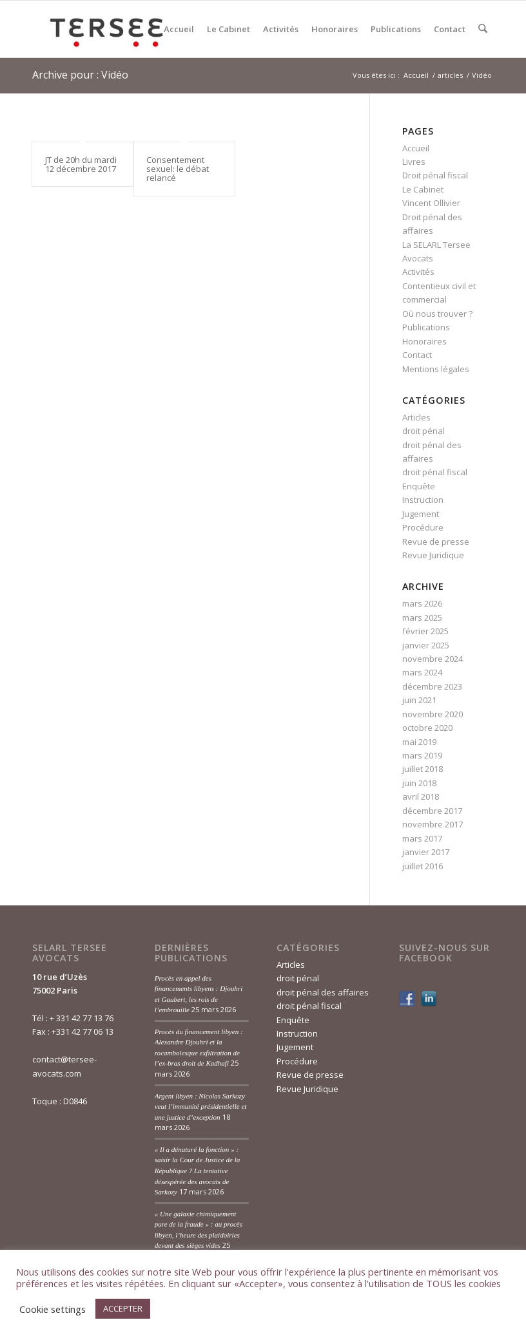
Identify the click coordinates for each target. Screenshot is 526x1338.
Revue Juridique (433, 555)
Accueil (415, 148)
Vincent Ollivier (431, 203)
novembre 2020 (432, 714)
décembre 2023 (432, 686)
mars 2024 (422, 672)
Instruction (422, 499)
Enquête (418, 486)
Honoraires (424, 341)
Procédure (422, 527)
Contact (417, 355)
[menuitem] (179, 29)
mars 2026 (422, 603)
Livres (413, 161)
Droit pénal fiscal (435, 175)
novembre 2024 (432, 658)
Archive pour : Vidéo (80, 75)
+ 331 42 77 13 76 (81, 1018)
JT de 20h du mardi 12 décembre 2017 (81, 164)
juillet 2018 (422, 769)
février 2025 (425, 631)
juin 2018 (419, 783)
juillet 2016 (422, 866)
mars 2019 (422, 755)
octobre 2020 (427, 727)
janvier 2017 (425, 852)
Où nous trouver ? (437, 313)
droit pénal (423, 431)
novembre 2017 (432, 824)
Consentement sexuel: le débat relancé (177, 169)
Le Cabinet (422, 189)
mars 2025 (422, 617)
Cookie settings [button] (52, 1309)
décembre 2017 (432, 810)
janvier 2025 (425, 645)
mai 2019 (419, 742)
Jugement (420, 514)
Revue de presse (435, 541)
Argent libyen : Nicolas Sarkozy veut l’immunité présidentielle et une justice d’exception (201, 1106)
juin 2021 (419, 700)
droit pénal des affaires (323, 992)
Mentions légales (435, 369)
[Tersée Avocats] (106, 29)
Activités (418, 272)
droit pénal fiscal (434, 472)
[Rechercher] (483, 29)
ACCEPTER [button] (122, 1308)
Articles (416, 417)
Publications (426, 327)
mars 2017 (422, 838)
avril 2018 (420, 796)
